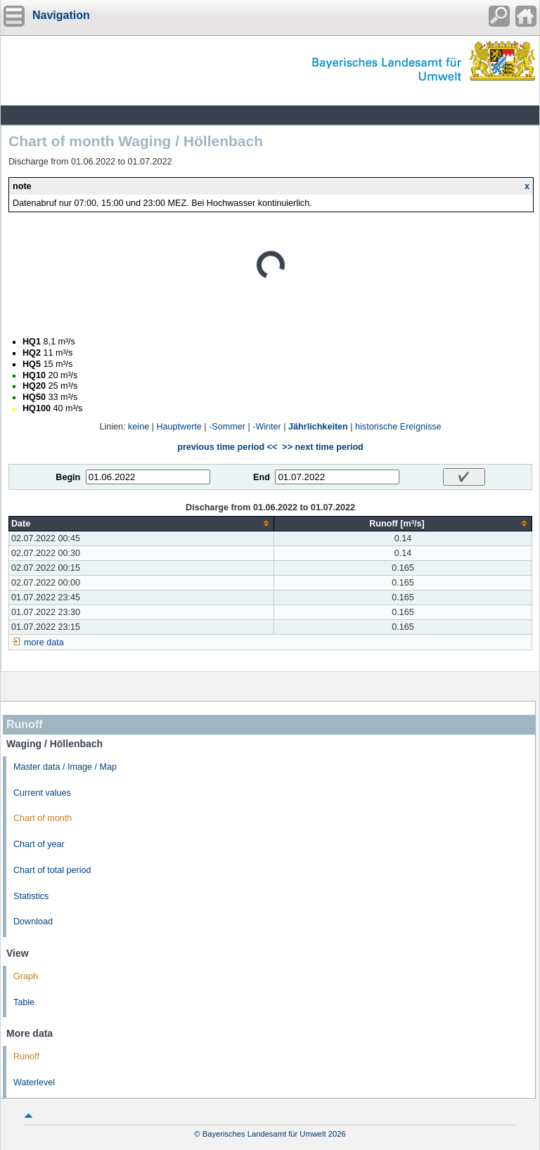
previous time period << (227, 447)
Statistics (31, 896)
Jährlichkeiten (318, 427)
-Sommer (227, 427)
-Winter (266, 427)
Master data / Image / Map (65, 767)
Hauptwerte (178, 427)
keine (138, 427)
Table (23, 1002)
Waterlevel (34, 1082)
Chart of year (39, 844)
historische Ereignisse (398, 427)
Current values (42, 793)
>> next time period (322, 447)
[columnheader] (141, 523)
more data (44, 642)
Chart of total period (52, 870)
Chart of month (42, 818)
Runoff (26, 1056)
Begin (68, 477)
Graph (25, 976)
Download (33, 921)
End (261, 477)
